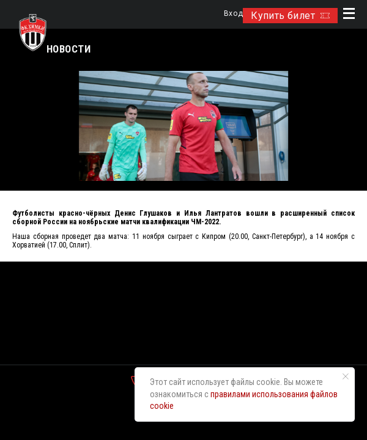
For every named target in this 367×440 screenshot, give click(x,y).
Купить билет (290, 15)
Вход (233, 14)
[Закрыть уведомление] (345, 376)
